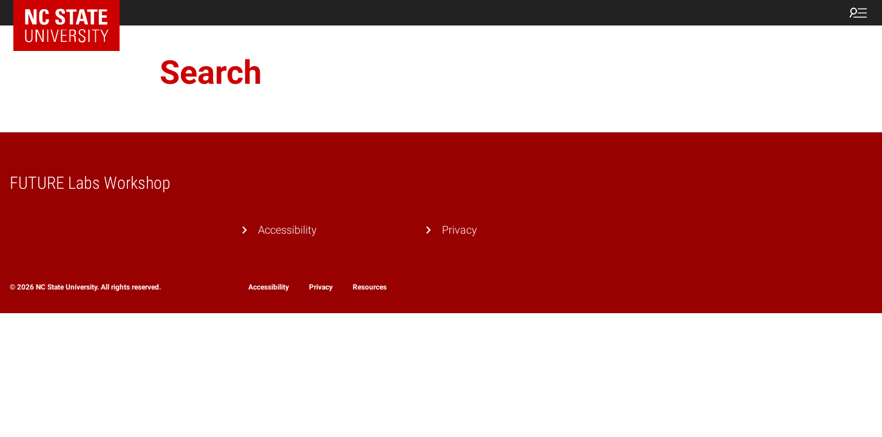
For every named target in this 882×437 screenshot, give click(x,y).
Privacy (459, 229)
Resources (370, 287)
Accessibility (287, 229)
